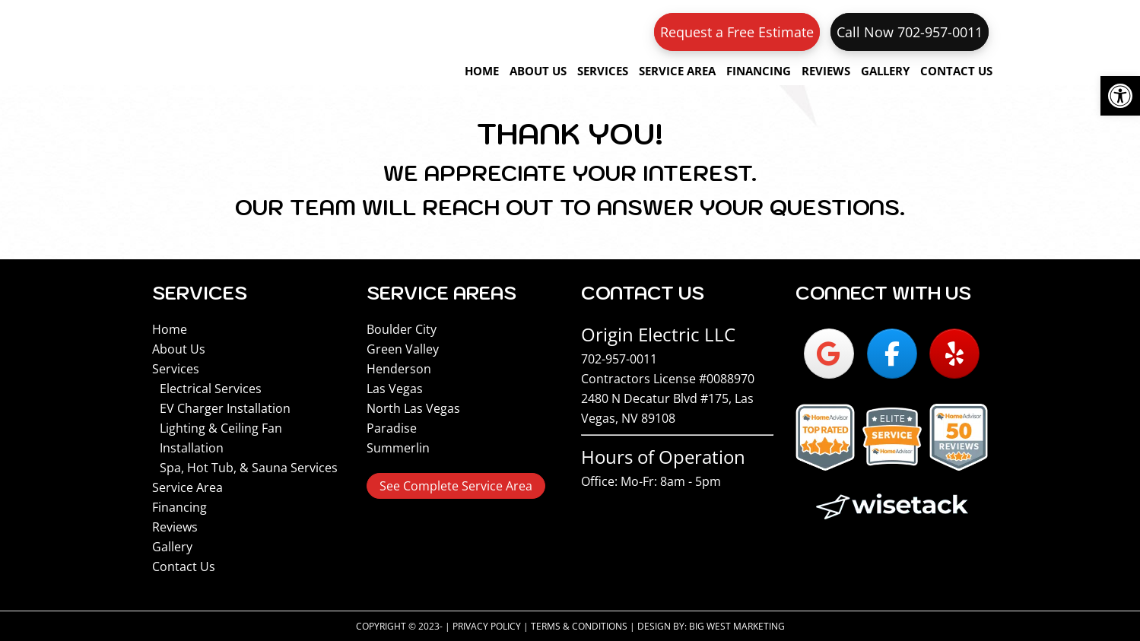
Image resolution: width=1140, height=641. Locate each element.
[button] (1120, 96)
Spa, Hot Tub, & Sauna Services (249, 467)
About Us (178, 349)
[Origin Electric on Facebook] (892, 353)
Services (175, 368)
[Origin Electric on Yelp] (954, 353)
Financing (179, 507)
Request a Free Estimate (737, 32)
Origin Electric (250, 43)
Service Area (187, 487)
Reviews (175, 527)
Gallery (172, 546)
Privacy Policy (487, 626)
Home (169, 329)
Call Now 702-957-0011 (910, 32)
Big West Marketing (737, 626)
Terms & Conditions (579, 626)
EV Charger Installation (225, 408)
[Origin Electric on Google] (829, 353)
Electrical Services (211, 388)
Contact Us (183, 566)
